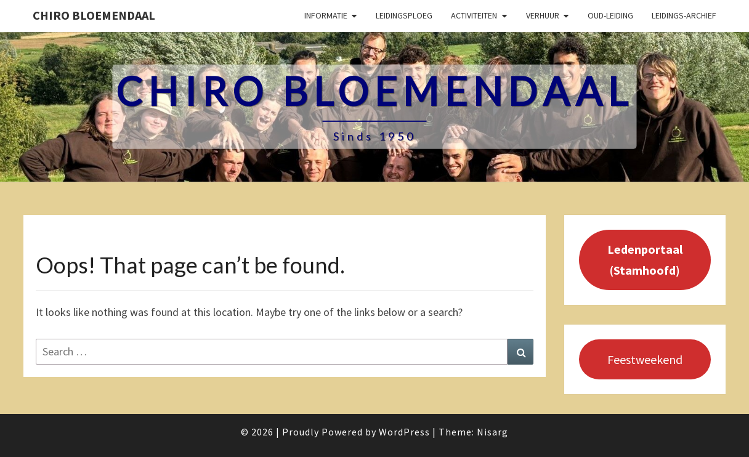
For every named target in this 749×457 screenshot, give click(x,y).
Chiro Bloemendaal (94, 15)
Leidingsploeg (404, 15)
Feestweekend (644, 359)
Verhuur (542, 15)
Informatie (325, 15)
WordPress (404, 432)
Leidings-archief (684, 15)
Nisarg (492, 432)
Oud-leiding (610, 15)
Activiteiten (474, 15)
